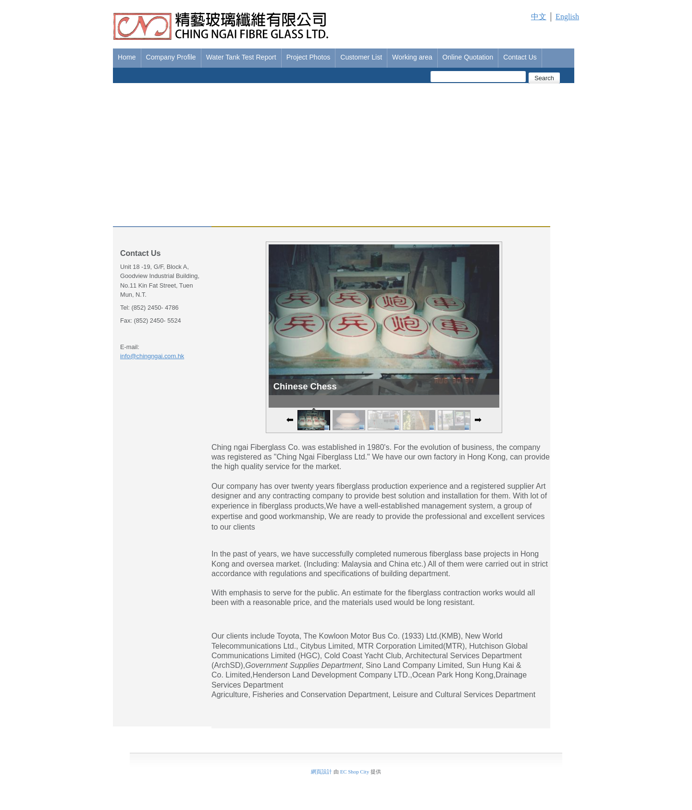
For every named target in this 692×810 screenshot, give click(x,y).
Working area (412, 57)
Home (127, 57)
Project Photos (308, 57)
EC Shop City (354, 771)
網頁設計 (321, 771)
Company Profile (171, 57)
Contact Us (520, 57)
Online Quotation (468, 57)
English (567, 16)
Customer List (361, 57)
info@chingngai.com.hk (152, 356)
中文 (538, 16)
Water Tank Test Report (241, 57)
